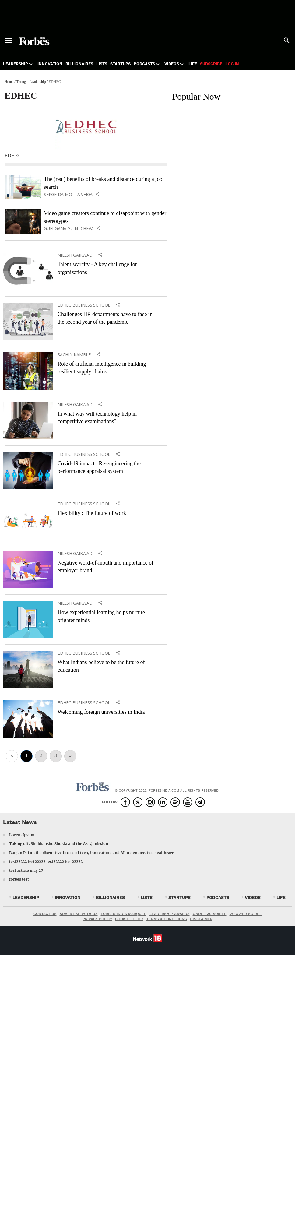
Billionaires (79, 64)
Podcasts (144, 64)
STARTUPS (179, 897)
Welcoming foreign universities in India (101, 712)
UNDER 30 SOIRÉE (210, 914)
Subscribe (211, 64)
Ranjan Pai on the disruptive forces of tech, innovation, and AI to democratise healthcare (91, 852)
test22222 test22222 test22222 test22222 (46, 861)
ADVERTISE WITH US (79, 914)
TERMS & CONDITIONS (166, 919)
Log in (232, 64)
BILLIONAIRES (110, 897)
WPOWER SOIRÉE (246, 914)
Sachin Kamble (74, 354)
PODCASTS (217, 897)
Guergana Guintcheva (68, 228)
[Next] (70, 756)
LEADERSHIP (25, 897)
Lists (101, 64)
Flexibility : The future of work (92, 513)
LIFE (281, 897)
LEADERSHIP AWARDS (169, 914)
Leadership (15, 64)
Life (192, 64)
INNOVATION (67, 897)
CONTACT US (45, 914)
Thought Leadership (31, 81)
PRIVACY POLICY (97, 919)
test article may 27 (26, 870)
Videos (171, 64)
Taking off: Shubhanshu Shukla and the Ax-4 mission (58, 843)
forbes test (19, 879)
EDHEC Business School (84, 305)
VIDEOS (253, 897)
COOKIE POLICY (129, 919)
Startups (120, 64)
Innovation (49, 64)
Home (9, 81)
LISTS (147, 897)
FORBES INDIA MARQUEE (123, 914)
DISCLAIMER (201, 919)
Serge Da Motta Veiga (68, 194)
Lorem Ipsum (21, 834)
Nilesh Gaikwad (75, 255)
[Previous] (12, 756)
